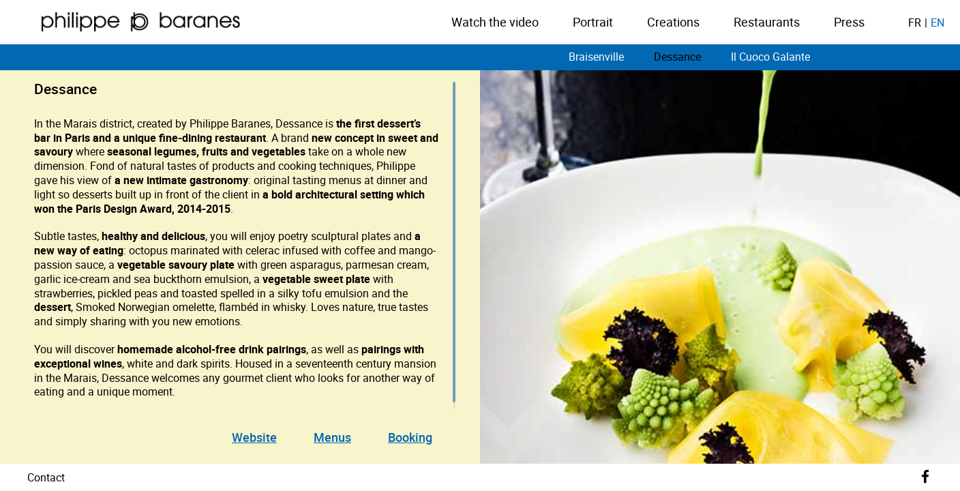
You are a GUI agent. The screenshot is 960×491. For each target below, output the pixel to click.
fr (914, 22)
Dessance (677, 56)
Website (254, 437)
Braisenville (596, 56)
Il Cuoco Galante (770, 56)
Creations (673, 22)
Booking (410, 437)
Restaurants (767, 22)
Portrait (593, 22)
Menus (332, 437)
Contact (46, 477)
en (937, 22)
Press (849, 22)
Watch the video (495, 22)
